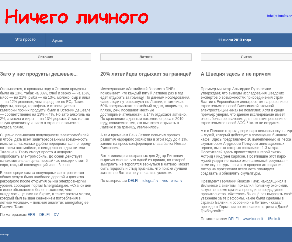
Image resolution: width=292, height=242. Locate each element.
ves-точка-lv (172, 181)
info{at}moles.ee (279, 16)
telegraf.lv (150, 181)
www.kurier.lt (253, 219)
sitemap (4, 234)
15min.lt (273, 219)
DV (56, 215)
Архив (57, 40)
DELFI (44, 215)
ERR (31, 215)
